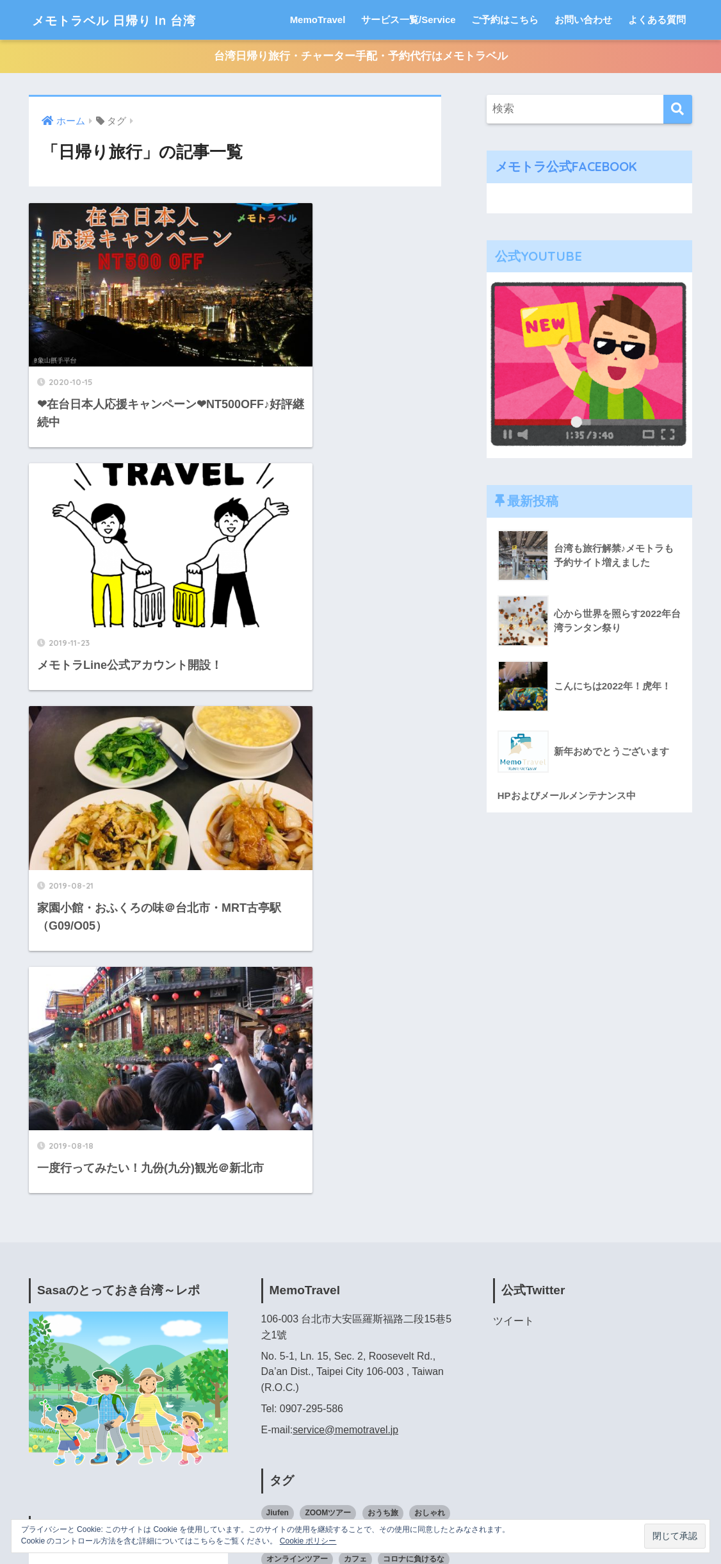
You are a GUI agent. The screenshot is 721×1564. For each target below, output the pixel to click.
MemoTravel (318, 19)
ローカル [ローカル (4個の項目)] (281, 1225)
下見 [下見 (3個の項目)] (320, 1225)
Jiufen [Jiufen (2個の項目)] (277, 1132)
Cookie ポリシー (308, 1540)
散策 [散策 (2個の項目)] (274, 1294)
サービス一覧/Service (408, 19)
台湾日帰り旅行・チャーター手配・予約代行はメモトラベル (361, 57)
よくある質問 (657, 19)
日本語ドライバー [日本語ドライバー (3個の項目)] (405, 1317)
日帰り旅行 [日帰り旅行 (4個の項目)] (411, 1294)
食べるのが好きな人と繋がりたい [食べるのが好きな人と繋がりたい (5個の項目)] (355, 1386)
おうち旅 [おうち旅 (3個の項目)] (383, 1132)
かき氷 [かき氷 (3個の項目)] (277, 1155)
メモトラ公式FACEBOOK (568, 167)
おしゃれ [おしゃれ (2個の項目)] (429, 1132)
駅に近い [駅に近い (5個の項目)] (336, 1432)
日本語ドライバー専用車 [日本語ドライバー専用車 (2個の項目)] (308, 1340)
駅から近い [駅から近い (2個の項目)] (285, 1432)
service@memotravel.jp (346, 1049)
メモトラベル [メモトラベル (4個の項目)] (414, 1202)
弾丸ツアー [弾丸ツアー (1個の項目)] (419, 1271)
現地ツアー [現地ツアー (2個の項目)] (285, 1363)
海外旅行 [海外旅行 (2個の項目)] (382, 1340)
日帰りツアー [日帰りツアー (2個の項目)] (352, 1294)
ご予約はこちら (505, 19)
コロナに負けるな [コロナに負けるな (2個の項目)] (413, 1178)
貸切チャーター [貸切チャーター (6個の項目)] (411, 1363)
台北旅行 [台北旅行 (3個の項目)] (313, 1248)
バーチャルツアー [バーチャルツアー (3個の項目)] (344, 1202)
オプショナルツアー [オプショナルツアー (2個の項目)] (386, 1155)
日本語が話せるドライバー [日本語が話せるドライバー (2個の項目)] (312, 1317)
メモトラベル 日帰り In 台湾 (132, 19)
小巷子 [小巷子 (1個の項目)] (371, 1271)
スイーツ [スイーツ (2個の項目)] (281, 1202)
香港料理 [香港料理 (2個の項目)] (405, 1408)
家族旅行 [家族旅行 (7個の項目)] (328, 1271)
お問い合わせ (583, 19)
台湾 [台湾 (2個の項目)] (384, 1248)
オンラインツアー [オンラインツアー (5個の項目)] (297, 1178)
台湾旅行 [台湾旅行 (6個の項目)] (281, 1271)
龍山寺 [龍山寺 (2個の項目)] (379, 1432)
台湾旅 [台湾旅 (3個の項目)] (419, 1248)
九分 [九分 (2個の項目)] (352, 1225)
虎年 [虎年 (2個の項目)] (328, 1363)
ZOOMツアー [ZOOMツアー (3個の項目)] (328, 1132)
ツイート (513, 940)
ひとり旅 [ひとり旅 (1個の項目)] (320, 1155)
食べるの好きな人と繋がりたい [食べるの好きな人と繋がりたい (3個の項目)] (320, 1408)
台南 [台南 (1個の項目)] (352, 1248)
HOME (360, 1499)
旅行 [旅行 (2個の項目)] (305, 1294)
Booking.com (58, 1415)
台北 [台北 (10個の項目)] (274, 1248)
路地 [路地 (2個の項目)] (274, 1386)
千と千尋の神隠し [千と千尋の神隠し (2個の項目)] (407, 1225)
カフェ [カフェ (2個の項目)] (355, 1178)
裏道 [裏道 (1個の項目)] (360, 1363)
